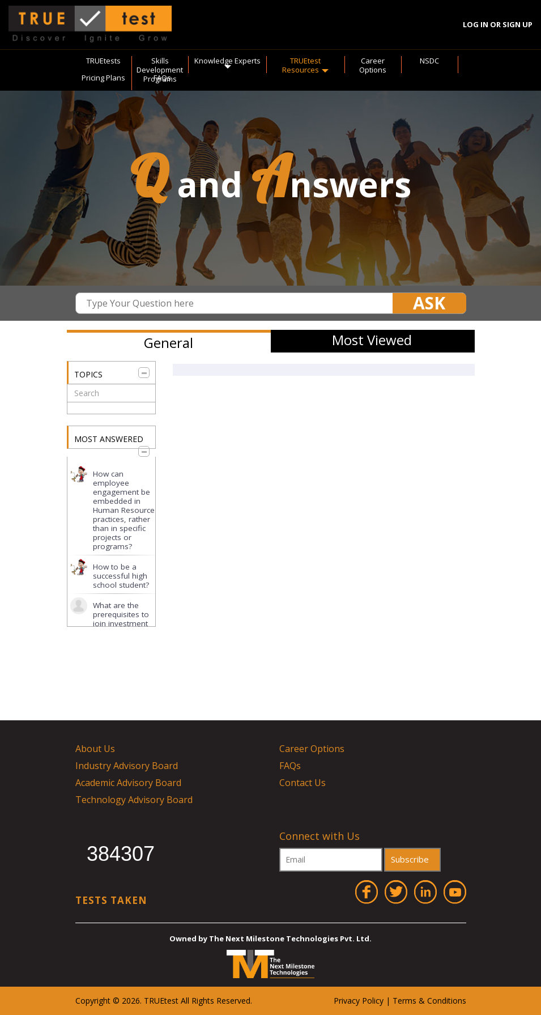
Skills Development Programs (160, 69)
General (168, 342)
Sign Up (517, 24)
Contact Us (302, 782)
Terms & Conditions (429, 1000)
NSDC (429, 60)
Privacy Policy (359, 1000)
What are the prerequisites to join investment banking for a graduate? (121, 623)
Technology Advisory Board (134, 799)
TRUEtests (103, 60)
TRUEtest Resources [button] (305, 65)
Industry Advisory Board (126, 765)
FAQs (162, 77)
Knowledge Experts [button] (227, 62)
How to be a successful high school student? (121, 576)
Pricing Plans (103, 77)
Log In (475, 24)
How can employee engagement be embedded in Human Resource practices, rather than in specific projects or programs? (124, 510)
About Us (95, 748)
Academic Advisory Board (128, 782)
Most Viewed (372, 339)
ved (243, 1000)
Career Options (372, 65)
